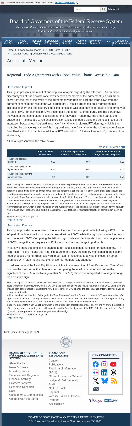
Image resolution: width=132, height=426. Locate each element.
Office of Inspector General (65, 376)
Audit (52, 384)
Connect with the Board (23, 398)
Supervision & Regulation (24, 375)
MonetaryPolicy (37, 42)
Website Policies (59, 396)
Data (107, 41)
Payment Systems (20, 383)
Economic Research (29, 49)
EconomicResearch (95, 42)
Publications (56, 364)
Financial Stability (20, 379)
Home (10, 49)
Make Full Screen (112, 147)
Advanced (113, 9)
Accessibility (56, 403)
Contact (53, 360)
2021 (68, 49)
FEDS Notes (53, 49)
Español (54, 392)
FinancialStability (67, 42)
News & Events (18, 367)
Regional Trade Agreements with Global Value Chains (41, 53)
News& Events (23, 42)
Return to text (15, 219)
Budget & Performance (63, 380)
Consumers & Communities (121, 42)
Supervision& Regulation (52, 42)
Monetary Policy (19, 371)
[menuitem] (9, 42)
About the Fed (18, 363)
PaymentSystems (81, 42)
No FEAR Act (57, 388)
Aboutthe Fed (8, 42)
